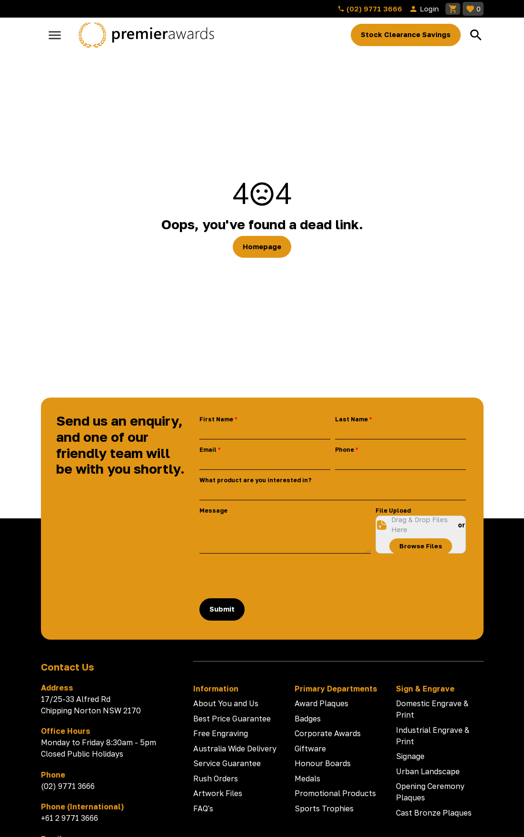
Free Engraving (220, 733)
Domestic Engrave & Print (432, 709)
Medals (307, 778)
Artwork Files (217, 793)
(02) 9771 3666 (369, 8)
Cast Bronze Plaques (434, 813)
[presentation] (271, 575)
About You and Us (225, 703)
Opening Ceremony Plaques (430, 791)
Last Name (351, 419)
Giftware (310, 748)
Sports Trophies (324, 808)
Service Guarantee (227, 763)
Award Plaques (321, 703)
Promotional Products (335, 793)
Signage (410, 756)
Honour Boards (323, 763)
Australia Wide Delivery (235, 748)
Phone (344, 449)
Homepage (262, 247)
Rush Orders (215, 778)
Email (208, 449)
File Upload (393, 510)
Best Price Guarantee (232, 718)
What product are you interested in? (255, 480)
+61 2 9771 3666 (69, 818)
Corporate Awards (328, 733)
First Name (216, 419)
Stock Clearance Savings (406, 34)
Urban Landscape (428, 771)
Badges (308, 718)
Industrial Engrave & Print (432, 735)
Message (213, 510)
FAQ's (203, 808)
